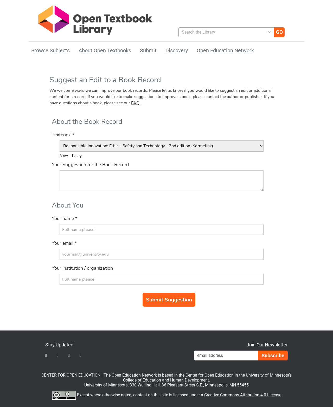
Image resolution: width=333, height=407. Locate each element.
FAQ (135, 103)
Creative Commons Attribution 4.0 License (242, 394)
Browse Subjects (50, 50)
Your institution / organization (82, 268)
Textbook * (63, 135)
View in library (71, 155)
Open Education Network (225, 50)
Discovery (176, 50)
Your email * (64, 243)
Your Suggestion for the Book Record (90, 164)
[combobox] (224, 32)
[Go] (279, 32)
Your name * (64, 218)
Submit (148, 50)
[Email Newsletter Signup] (226, 355)
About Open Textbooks (105, 50)
